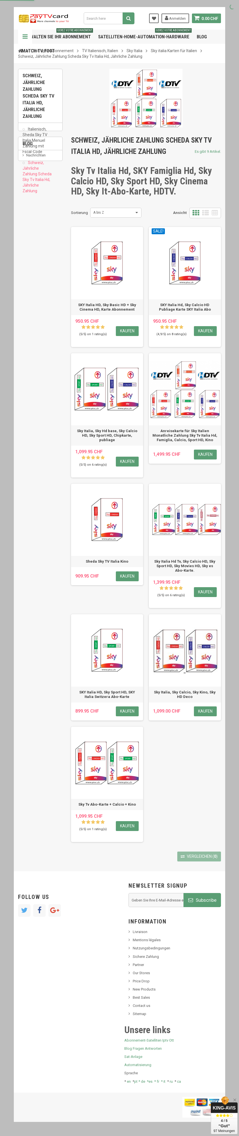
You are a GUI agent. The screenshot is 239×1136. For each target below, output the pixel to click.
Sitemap (139, 1014)
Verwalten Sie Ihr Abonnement (57, 34)
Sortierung (79, 213)
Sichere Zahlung (146, 956)
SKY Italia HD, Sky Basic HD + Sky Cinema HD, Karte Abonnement (107, 307)
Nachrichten (36, 232)
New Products (144, 989)
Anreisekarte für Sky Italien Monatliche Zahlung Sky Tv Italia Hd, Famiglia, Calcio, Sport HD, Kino (184, 435)
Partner (138, 965)
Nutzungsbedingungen (151, 948)
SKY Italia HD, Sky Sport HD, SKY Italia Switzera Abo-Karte (107, 694)
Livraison (140, 932)
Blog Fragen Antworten (143, 1048)
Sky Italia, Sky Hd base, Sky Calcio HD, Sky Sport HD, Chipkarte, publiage (107, 435)
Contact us (141, 1006)
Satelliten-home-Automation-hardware (145, 34)
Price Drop (141, 981)
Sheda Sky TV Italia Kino (107, 561)
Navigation (25, 37)
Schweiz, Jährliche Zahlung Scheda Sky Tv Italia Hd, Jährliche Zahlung (37, 180)
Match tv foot (38, 51)
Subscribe (202, 900)
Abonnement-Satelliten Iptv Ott (149, 1040)
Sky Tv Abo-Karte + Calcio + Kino (107, 804)
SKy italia (33, 249)
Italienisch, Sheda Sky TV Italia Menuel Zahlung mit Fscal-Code (35, 144)
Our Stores (141, 973)
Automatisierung (137, 1065)
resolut (31, 280)
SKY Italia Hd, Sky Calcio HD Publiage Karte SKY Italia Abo (185, 307)
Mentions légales (147, 940)
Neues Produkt (38, 240)
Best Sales (141, 997)
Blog (202, 36)
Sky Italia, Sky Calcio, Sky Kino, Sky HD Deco (185, 694)
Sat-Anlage (133, 1057)
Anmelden (175, 18)
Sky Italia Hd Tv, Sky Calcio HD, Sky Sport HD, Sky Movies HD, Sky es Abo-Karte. (184, 566)
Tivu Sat (32, 271)
